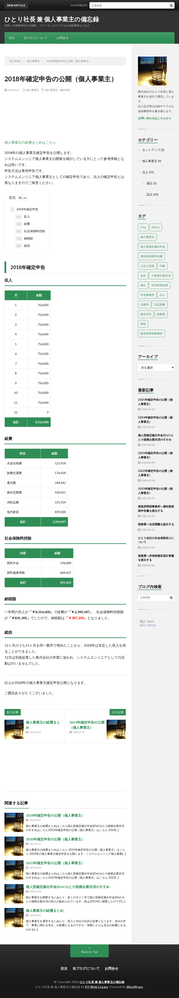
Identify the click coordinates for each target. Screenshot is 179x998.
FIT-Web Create (96, 987)
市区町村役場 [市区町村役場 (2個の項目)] (159, 285)
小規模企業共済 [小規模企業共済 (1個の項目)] (161, 275)
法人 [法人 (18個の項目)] (162, 295)
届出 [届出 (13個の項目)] (143, 285)
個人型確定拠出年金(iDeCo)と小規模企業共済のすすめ (68, 887)
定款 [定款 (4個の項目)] (143, 275)
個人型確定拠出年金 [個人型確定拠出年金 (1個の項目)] (152, 246)
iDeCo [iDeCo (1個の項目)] (156, 227)
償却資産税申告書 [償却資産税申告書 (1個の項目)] (151, 256)
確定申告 (65, 90)
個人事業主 (32, 90)
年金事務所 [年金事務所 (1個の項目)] (147, 295)
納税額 (24, 238)
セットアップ (151, 150)
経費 (22, 224)
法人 (145, 172)
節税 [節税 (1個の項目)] (143, 323)
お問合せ (63, 38)
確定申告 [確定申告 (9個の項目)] (145, 314)
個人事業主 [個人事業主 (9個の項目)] (147, 237)
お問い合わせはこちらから (154, 118)
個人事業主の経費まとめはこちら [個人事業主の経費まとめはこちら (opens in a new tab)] (30, 142)
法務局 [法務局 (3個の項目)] (144, 304)
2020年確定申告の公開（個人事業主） (55, 839)
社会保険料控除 (30, 231)
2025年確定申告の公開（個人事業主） (97, 5)
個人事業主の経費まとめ (44, 910)
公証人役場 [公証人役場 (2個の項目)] (147, 266)
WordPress (135, 987)
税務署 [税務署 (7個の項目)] (161, 314)
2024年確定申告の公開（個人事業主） (55, 815)
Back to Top (90, 952)
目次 (12, 38)
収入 (22, 216)
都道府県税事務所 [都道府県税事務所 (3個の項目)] (151, 333)
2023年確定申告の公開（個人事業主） (55, 863)
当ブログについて (36, 38)
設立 (150, 194)
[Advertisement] (82, 115)
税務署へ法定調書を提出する (156, 524)
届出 (150, 183)
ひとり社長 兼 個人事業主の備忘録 (51, 19)
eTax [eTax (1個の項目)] (143, 227)
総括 (22, 245)
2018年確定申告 (24, 209)
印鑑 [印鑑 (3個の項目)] (162, 266)
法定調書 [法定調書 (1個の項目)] (159, 304)
